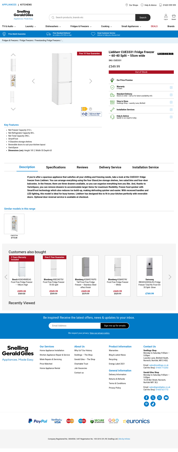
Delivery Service (110, 171)
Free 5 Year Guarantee (54, 261)
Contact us (79, 376)
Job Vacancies (80, 372)
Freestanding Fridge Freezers (47, 44)
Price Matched (46, 367)
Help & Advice (149, 4)
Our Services (47, 350)
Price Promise (126, 84)
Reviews (82, 171)
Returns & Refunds (117, 382)
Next (13, 112)
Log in (166, 17)
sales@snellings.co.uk (158, 369)
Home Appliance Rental (50, 372)
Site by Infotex (124, 442)
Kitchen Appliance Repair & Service (55, 358)
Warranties (113, 354)
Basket (174, 17)
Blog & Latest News (117, 358)
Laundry (29, 30)
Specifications (56, 171)
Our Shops (131, 4)
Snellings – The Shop (83, 358)
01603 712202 (162, 371)
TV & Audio (7, 30)
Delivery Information (117, 378)
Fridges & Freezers (80, 30)
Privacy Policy (115, 391)
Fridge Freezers (26, 44)
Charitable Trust (81, 367)
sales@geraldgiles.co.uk (159, 391)
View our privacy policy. (100, 337)
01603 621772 (162, 393)
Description (27, 170)
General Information (120, 374)
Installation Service (145, 171)
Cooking (105, 30)
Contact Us (150, 350)
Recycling (113, 363)
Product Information (120, 350)
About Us (79, 350)
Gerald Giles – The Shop (84, 363)
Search (139, 17)
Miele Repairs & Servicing (51, 363)
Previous (13, 58)
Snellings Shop (122, 107)
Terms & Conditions (117, 387)
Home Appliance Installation (52, 354)
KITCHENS (26, 5)
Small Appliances (130, 30)
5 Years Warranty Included (18, 262)
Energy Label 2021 (117, 367)
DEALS (154, 30)
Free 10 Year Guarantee (89, 57)
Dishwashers (52, 30)
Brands (171, 30)
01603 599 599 (167, 4)
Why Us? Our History (83, 354)
